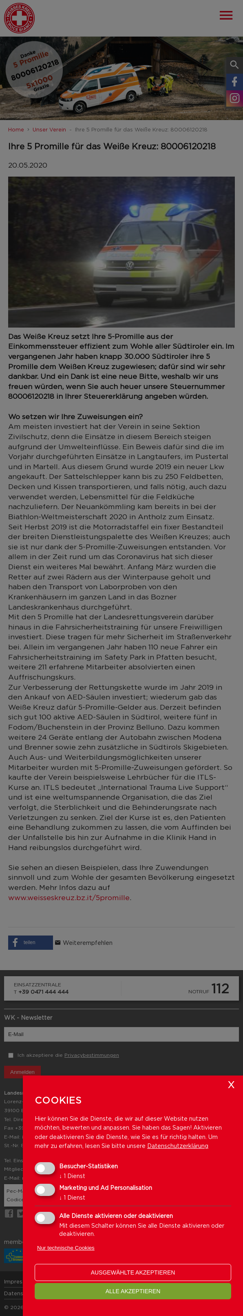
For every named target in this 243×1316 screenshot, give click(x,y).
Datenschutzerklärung (177, 1146)
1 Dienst (72, 1176)
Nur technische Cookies (66, 1248)
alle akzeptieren (133, 1291)
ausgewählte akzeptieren (133, 1272)
